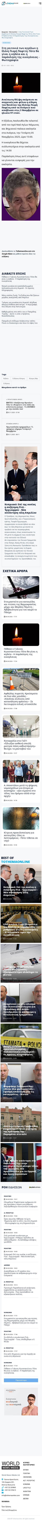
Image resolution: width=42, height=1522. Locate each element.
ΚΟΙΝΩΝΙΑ (8, 1312)
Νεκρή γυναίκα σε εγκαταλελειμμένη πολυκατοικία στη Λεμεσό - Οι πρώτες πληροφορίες (18, 288)
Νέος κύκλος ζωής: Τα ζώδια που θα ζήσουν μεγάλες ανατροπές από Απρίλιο (20, 296)
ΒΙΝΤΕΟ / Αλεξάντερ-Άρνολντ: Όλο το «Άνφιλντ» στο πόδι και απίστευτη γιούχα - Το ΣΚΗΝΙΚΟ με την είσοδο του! (20, 405)
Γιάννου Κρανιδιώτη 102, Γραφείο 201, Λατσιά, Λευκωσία (10, 1482)
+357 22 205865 (10, 1487)
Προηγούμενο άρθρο (14, 399)
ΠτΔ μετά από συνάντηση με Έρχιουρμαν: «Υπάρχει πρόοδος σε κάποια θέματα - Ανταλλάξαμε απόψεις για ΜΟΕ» (20, 1238)
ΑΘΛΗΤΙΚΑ (27, 1491)
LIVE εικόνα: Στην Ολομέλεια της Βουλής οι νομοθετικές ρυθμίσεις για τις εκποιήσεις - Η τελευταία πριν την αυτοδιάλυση (20, 929)
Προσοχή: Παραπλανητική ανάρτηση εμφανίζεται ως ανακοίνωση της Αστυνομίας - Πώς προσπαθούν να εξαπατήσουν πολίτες (19, 1291)
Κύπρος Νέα (33, 378)
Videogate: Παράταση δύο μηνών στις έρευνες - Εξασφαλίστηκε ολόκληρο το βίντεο (20, 970)
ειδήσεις (5, 256)
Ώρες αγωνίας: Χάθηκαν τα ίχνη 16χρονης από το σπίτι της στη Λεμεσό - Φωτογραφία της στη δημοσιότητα (20, 1221)
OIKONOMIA (27, 1477)
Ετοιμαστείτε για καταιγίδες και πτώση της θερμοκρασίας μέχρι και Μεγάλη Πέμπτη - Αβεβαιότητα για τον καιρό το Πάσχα (20, 607)
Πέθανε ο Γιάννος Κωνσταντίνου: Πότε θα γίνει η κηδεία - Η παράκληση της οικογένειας (19, 279)
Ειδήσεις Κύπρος (19, 378)
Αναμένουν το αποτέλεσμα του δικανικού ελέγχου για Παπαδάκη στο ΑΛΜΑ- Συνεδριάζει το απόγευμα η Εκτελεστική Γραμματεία (19, 1009)
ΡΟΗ (12, 1187)
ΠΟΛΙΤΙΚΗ (7, 1196)
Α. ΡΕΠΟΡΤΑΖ (9, 1213)
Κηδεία (5, 378)
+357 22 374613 (10, 1490)
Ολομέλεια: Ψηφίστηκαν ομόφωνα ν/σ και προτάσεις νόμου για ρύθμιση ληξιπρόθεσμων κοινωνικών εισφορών (21, 1204)
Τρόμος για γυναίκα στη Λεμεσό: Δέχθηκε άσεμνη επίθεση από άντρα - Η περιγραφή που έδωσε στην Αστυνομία (19, 304)
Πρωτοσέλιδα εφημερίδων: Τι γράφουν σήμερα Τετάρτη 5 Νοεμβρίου (19, 429)
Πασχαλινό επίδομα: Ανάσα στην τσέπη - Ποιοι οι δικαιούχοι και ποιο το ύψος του (20, 322)
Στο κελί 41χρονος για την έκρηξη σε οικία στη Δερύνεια (20, 1355)
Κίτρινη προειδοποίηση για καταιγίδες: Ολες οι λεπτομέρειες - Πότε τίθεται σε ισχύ (21, 836)
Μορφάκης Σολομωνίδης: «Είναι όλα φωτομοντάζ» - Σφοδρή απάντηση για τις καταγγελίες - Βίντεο (19, 1090)
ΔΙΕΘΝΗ (7, 1265)
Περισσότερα (21, 1380)
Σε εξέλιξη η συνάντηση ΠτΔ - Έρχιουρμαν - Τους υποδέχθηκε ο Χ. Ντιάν (19, 1339)
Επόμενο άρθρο (12, 424)
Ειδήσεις (6, 383)
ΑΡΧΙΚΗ (26, 1470)
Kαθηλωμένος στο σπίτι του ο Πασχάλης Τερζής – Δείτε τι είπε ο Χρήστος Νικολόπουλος (19, 313)
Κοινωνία (13, 32)
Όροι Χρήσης (6, 1507)
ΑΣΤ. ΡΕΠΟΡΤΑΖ (29, 1480)
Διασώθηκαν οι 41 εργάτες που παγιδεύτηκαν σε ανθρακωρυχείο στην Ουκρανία (20, 1273)
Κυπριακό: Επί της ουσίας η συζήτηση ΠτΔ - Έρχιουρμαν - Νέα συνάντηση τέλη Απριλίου (20, 508)
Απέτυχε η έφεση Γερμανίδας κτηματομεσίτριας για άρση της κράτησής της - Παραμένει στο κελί (20, 1130)
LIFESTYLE (27, 1488)
